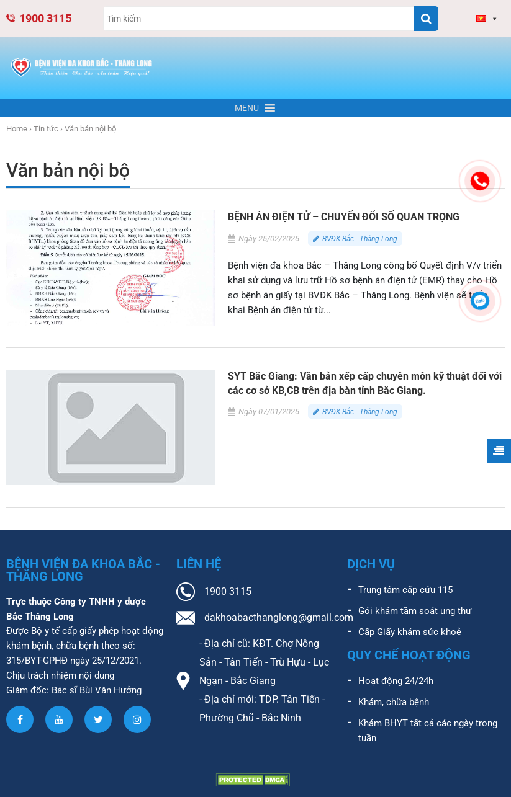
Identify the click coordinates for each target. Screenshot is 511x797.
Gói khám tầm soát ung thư (414, 611)
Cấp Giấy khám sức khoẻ (409, 632)
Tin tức (46, 129)
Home (16, 129)
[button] (247, 108)
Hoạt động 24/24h (395, 681)
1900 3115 (38, 18)
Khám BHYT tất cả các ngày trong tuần (427, 731)
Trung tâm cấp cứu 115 (405, 589)
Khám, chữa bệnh (393, 702)
